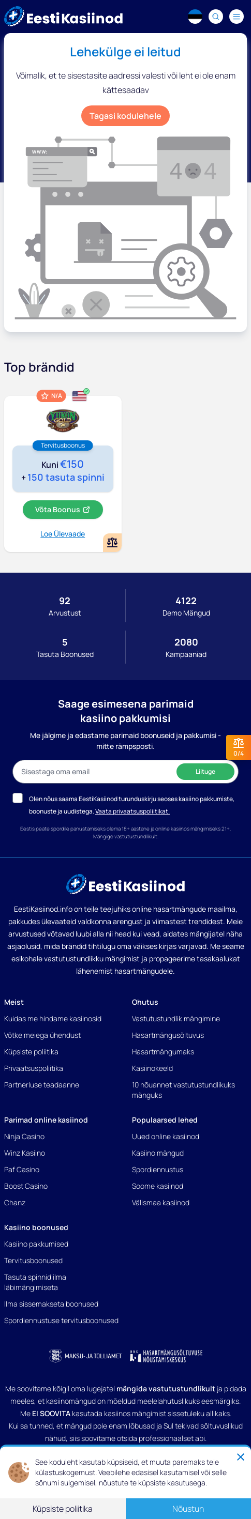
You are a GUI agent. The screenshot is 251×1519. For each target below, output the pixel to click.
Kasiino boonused (36, 1227)
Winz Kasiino (24, 1153)
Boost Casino (26, 1186)
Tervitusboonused (33, 1260)
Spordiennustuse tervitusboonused (61, 1320)
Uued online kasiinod (165, 1136)
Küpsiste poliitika (31, 1051)
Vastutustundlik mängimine (176, 1018)
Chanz (14, 1202)
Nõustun (188, 1508)
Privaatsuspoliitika (33, 1068)
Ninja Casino (24, 1136)
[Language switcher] (195, 16)
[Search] (215, 16)
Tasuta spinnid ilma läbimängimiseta (35, 1282)
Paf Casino (21, 1169)
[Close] (240, 1457)
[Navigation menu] (236, 16)
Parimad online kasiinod (46, 1120)
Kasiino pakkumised (36, 1244)
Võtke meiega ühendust (42, 1035)
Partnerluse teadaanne (41, 1085)
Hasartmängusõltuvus (168, 1035)
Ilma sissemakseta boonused (51, 1304)
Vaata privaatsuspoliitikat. (132, 811)
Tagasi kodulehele (125, 115)
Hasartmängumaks (163, 1051)
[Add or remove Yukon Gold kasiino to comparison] (112, 542)
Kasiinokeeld (152, 1068)
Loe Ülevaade (62, 534)
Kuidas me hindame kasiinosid (52, 1018)
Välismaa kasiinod (160, 1202)
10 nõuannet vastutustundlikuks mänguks (183, 1090)
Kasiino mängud (158, 1153)
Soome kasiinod (157, 1186)
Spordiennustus (157, 1169)
